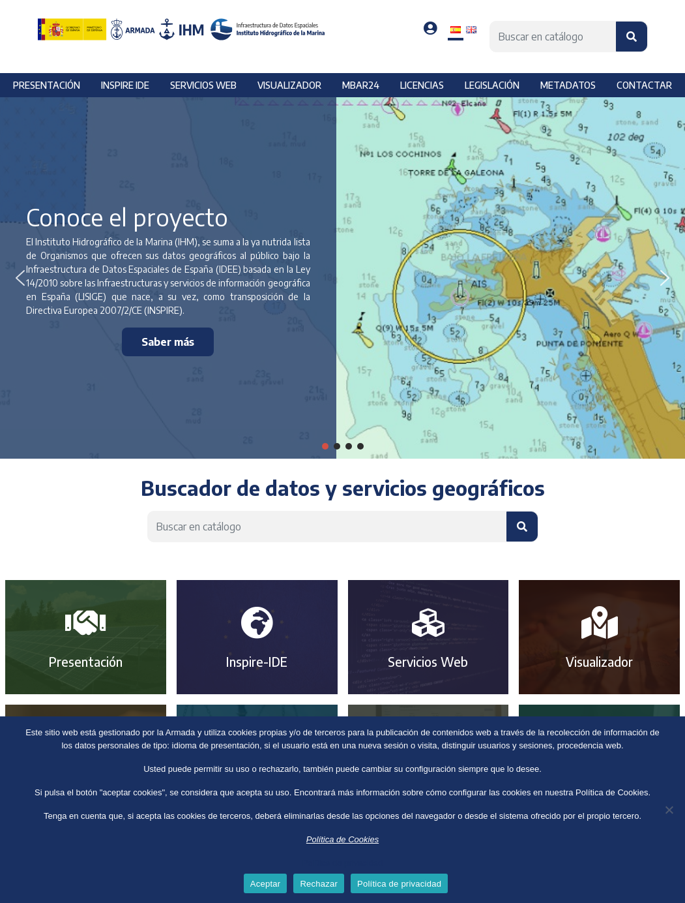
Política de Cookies (342, 839)
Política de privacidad (342, 863)
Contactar (644, 85)
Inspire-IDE (256, 661)
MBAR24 (360, 85)
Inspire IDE (125, 85)
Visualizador (289, 85)
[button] (20, 278)
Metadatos (568, 85)
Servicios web (203, 85)
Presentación (46, 85)
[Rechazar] (668, 809)
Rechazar (319, 884)
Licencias (422, 85)
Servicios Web (428, 661)
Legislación (492, 85)
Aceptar (265, 884)
